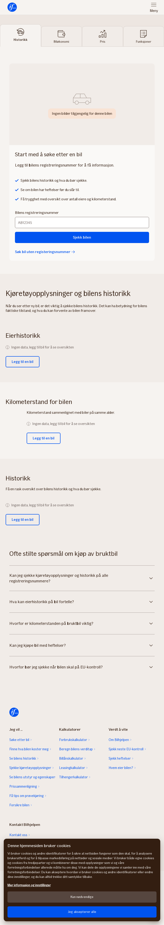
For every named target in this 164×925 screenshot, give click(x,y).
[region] (82, 880)
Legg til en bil (22, 361)
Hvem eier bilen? (121, 768)
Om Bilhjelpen (119, 740)
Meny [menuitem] (154, 11)
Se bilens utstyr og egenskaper (32, 777)
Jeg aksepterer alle (82, 912)
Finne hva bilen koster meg (29, 749)
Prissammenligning (23, 786)
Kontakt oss (18, 835)
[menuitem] (12, 7)
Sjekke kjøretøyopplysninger (30, 768)
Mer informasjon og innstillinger (29, 885)
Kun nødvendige (82, 897)
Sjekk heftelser (120, 758)
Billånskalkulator (71, 758)
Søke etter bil (19, 740)
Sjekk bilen (82, 237)
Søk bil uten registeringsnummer (45, 252)
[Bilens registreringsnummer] (82, 222)
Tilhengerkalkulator (73, 777)
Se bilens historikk (22, 758)
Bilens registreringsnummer (37, 212)
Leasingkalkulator (72, 768)
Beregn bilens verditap (76, 749)
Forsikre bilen (19, 805)
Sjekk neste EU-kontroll (126, 749)
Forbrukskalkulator (73, 740)
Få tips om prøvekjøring (26, 796)
